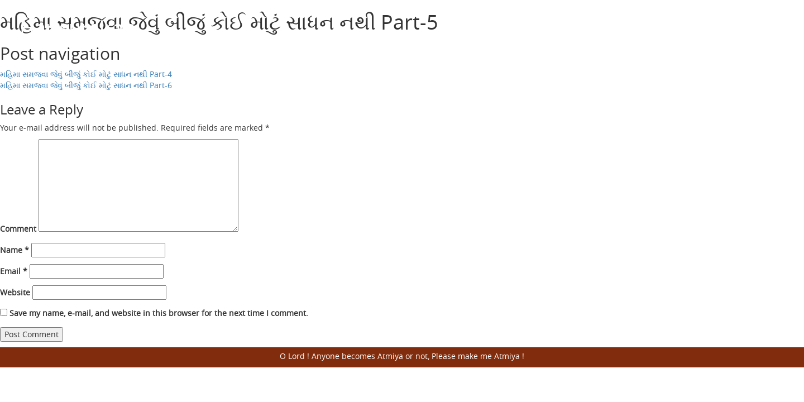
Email (13, 271)
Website (15, 292)
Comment (18, 228)
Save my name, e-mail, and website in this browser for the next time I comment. (158, 313)
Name (14, 250)
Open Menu (770, 28)
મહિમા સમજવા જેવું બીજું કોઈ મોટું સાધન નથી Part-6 (86, 85)
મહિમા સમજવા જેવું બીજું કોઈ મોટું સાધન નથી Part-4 (86, 74)
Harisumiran (78, 27)
